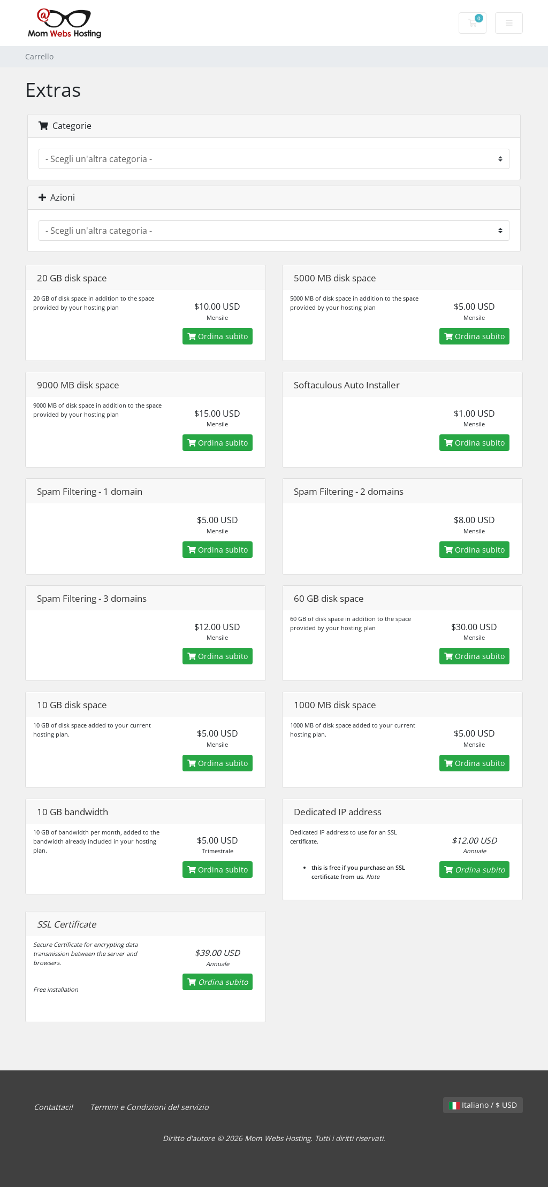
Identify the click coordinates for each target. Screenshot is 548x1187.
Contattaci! (53, 1107)
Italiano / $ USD (483, 1105)
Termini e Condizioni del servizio (149, 1107)
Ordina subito (217, 336)
